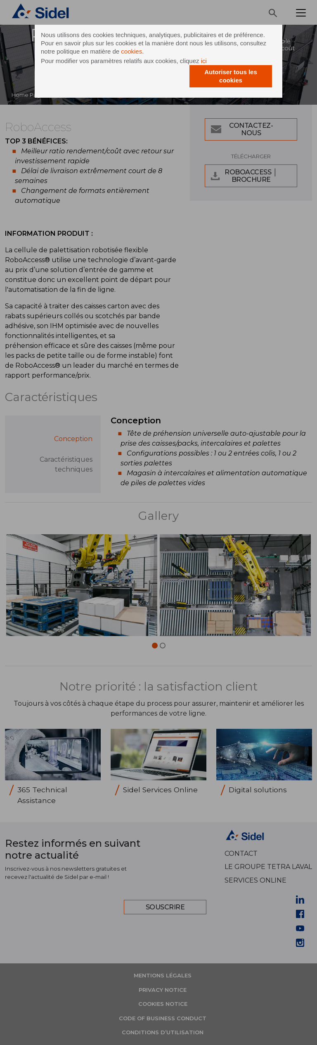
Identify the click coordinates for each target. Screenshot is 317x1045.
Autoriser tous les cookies (230, 76)
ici (204, 60)
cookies (131, 51)
